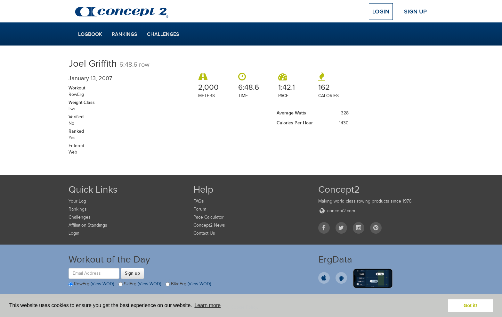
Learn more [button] (207, 305)
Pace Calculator (208, 217)
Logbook (90, 34)
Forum (199, 209)
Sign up (132, 273)
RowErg (91, 284)
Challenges (163, 34)
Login (380, 11)
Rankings (124, 34)
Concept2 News (209, 225)
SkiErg (139, 284)
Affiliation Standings (88, 225)
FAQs (198, 201)
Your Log (77, 201)
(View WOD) (102, 283)
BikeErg (188, 284)
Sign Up (415, 11)
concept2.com (336, 210)
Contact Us (204, 233)
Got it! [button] (470, 305)
